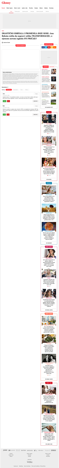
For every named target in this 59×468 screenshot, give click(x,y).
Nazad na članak (6, 42)
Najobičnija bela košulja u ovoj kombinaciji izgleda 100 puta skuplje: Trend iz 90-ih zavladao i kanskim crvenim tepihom (49, 303)
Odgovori (36, 101)
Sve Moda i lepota (49, 310)
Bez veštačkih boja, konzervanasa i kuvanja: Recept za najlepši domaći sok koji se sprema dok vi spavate (46, 95)
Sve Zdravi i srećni (49, 379)
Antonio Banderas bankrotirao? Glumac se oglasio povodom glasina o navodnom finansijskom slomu (46, 80)
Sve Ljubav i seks (49, 444)
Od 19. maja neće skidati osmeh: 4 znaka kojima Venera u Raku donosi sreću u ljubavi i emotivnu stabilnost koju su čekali (49, 236)
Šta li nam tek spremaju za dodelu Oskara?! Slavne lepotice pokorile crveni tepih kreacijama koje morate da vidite (49, 171)
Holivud (47, 11)
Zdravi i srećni (17, 8)
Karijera (36, 8)
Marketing (21, 466)
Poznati (3, 8)
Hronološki (15, 89)
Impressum (16, 466)
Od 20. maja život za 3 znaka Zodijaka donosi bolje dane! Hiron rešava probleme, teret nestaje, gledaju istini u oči (49, 217)
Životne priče (17, 11)
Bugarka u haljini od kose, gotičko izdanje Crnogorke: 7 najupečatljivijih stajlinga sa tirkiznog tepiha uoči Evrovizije (49, 128)
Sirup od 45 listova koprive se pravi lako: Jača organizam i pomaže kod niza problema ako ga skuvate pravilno (49, 348)
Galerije (46, 8)
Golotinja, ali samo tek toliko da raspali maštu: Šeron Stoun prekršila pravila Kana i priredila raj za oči (49, 282)
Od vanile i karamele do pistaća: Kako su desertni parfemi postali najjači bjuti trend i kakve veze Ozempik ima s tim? (46, 72)
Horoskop (51, 8)
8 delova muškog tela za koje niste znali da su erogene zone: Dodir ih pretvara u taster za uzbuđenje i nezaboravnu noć (49, 399)
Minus (26, 89)
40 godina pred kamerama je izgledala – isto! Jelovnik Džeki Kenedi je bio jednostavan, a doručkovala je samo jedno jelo (49, 369)
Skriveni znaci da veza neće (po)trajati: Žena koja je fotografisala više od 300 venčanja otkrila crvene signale (49, 418)
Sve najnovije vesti (49, 107)
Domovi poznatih (40, 11)
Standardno (9, 89)
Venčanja (32, 11)
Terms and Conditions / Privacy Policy (38, 466)
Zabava (41, 8)
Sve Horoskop (49, 243)
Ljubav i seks (24, 8)
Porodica (31, 8)
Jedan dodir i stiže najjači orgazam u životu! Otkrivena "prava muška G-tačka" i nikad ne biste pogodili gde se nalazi (49, 437)
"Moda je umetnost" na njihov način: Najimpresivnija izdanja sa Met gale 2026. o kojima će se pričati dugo (49, 150)
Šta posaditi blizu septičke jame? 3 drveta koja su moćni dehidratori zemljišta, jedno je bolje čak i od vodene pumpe (46, 102)
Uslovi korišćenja (27, 466)
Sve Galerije (48, 179)
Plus (22, 89)
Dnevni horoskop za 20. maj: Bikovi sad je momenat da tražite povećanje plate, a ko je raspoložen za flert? (46, 87)
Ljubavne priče (25, 11)
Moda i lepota (9, 8)
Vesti (11, 11)
